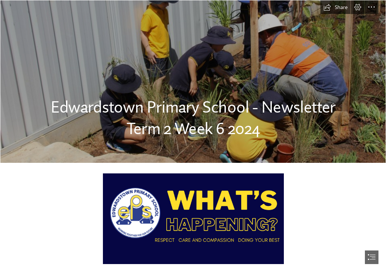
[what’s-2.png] (193, 218)
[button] (335, 7)
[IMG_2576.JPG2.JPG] (193, 81)
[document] (193, 136)
